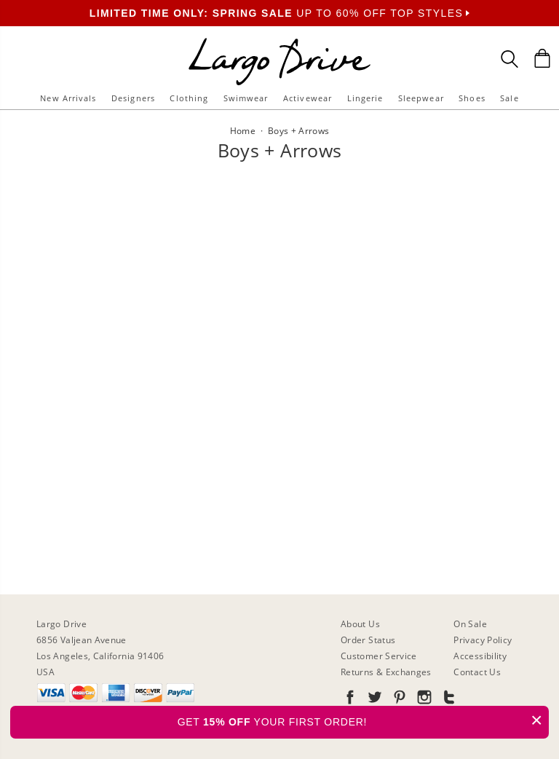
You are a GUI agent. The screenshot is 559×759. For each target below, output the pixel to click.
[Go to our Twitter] (373, 699)
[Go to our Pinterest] (398, 699)
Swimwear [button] (246, 98)
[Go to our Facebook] (350, 699)
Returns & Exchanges (386, 672)
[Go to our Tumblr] (447, 699)
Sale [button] (509, 98)
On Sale (470, 624)
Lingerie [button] (365, 98)
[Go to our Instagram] (423, 699)
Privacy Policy (482, 640)
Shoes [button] (472, 98)
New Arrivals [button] (68, 98)
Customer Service (379, 656)
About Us (360, 624)
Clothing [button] (189, 98)
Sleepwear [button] (421, 98)
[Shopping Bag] (542, 58)
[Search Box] (509, 59)
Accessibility (480, 656)
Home (242, 131)
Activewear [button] (307, 98)
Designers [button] (133, 98)
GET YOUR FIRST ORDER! (363, 720)
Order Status (368, 640)
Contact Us (477, 672)
